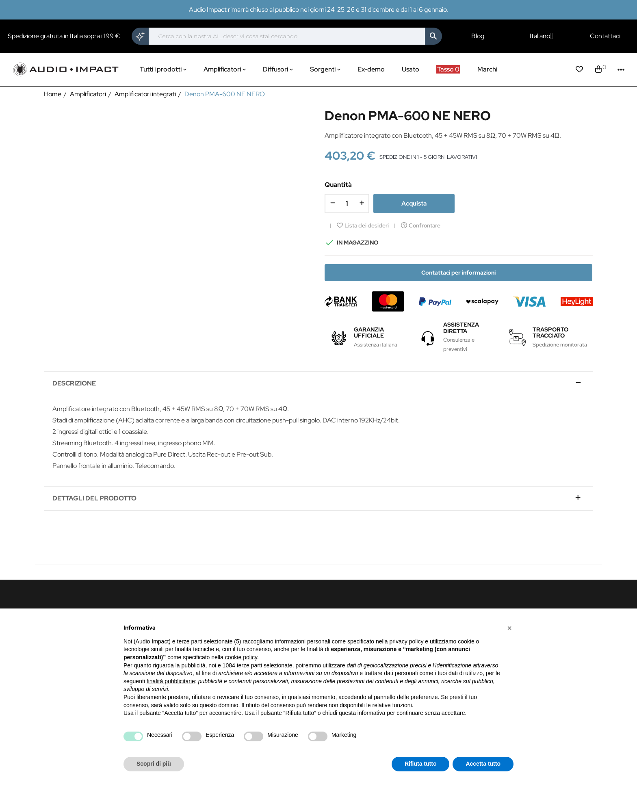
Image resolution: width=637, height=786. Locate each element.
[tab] (318, 384)
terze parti (249, 665)
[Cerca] (287, 36)
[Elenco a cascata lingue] (541, 36)
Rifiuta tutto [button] (421, 763)
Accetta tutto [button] (483, 763)
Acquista (414, 203)
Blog (477, 36)
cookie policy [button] (241, 657)
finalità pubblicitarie (171, 681)
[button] (509, 627)
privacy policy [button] (406, 641)
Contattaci (605, 36)
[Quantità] (347, 203)
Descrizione (74, 383)
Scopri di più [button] (153, 763)
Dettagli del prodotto (94, 498)
